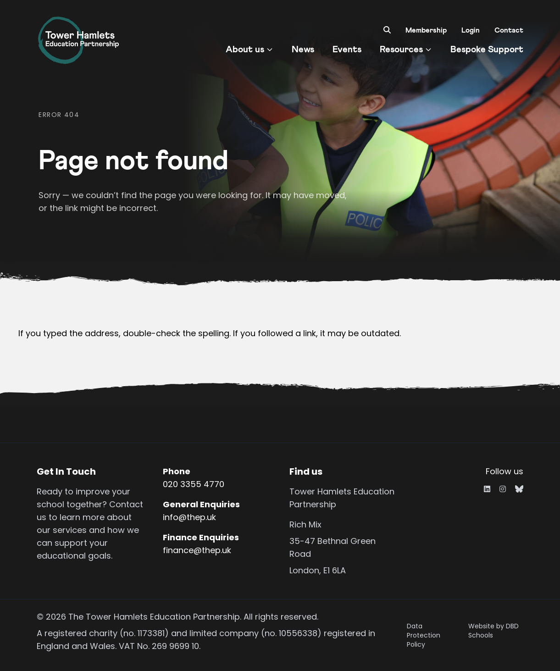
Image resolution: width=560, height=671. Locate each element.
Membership (426, 30)
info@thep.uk (189, 517)
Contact (508, 30)
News (303, 49)
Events (347, 49)
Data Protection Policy (423, 635)
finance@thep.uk (197, 550)
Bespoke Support (486, 49)
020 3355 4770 (193, 484)
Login (470, 30)
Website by (493, 630)
